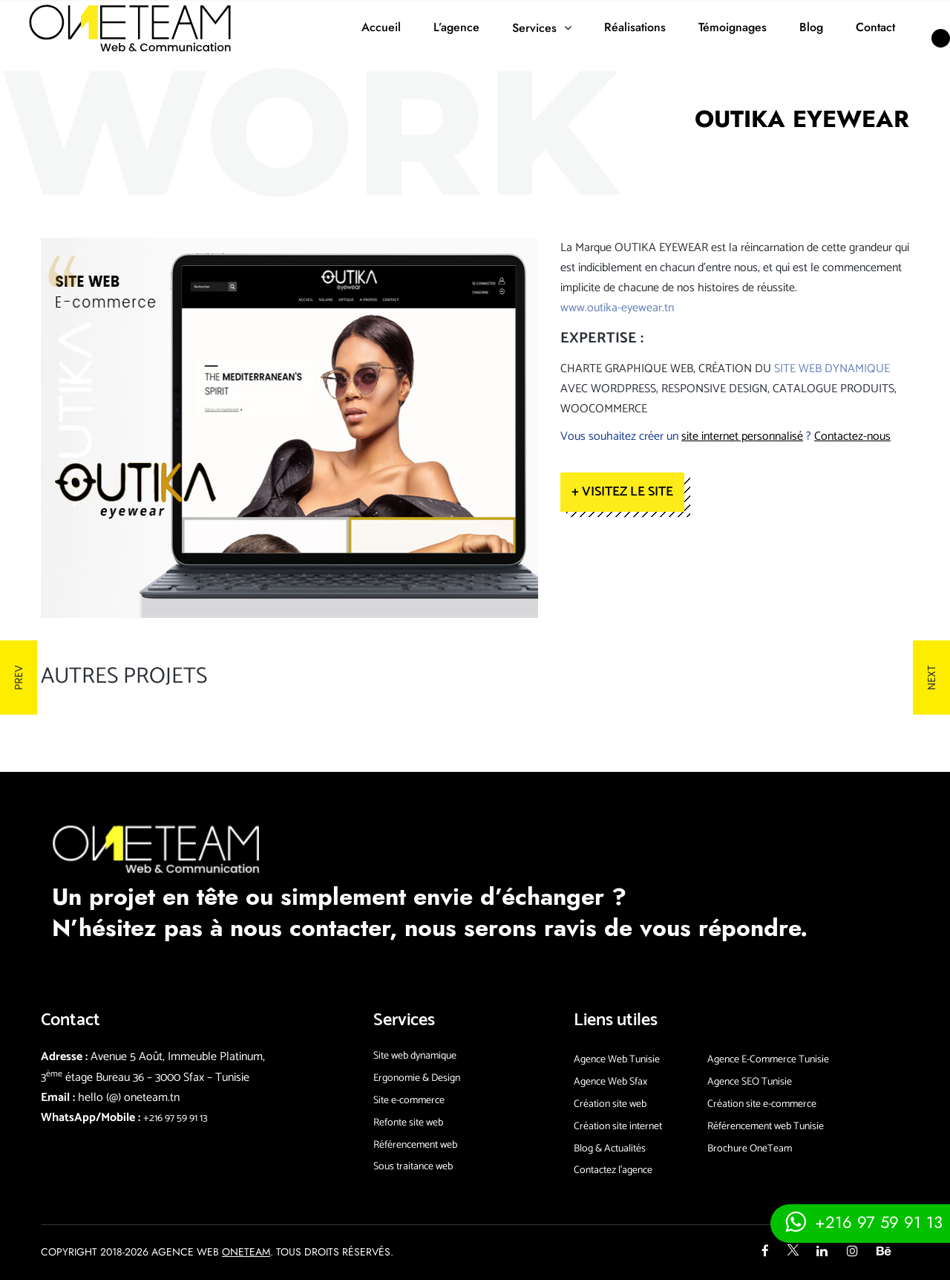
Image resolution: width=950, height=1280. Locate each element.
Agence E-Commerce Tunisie (768, 1059)
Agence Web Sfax (610, 1082)
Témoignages (732, 27)
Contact (875, 27)
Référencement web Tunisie (765, 1126)
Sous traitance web (413, 1166)
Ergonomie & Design (416, 1078)
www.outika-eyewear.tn (617, 308)
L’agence (456, 27)
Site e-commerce (409, 1100)
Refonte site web (408, 1122)
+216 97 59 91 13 (175, 1118)
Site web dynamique (414, 1056)
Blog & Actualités (610, 1148)
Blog (811, 27)
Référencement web (415, 1145)
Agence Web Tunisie (617, 1059)
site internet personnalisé (742, 436)
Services (534, 27)
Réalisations (635, 27)
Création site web (610, 1104)
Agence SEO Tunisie (749, 1082)
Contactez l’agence (613, 1170)
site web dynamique (832, 369)
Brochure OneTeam (749, 1148)
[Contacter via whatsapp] (860, 1221)
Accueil (381, 27)
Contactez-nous (852, 436)
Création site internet (618, 1126)
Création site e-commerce (761, 1104)
